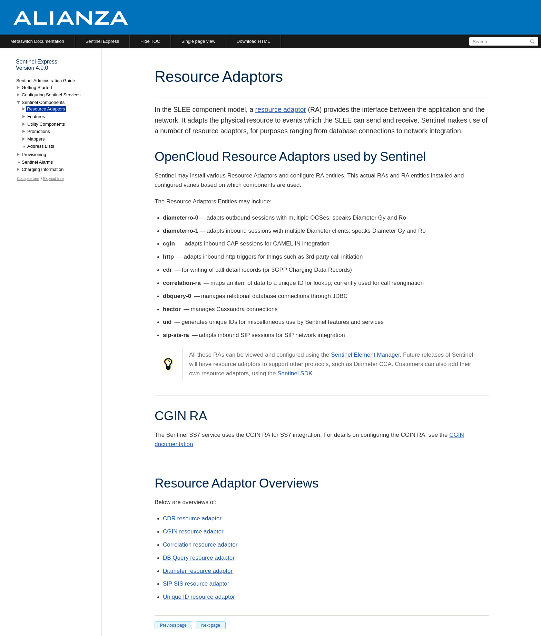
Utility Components (46, 124)
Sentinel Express (102, 41)
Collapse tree (28, 178)
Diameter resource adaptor (198, 571)
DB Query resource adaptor (199, 558)
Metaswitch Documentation (37, 41)
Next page (210, 625)
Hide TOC (150, 41)
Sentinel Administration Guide (45, 80)
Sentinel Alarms (37, 162)
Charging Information (42, 169)
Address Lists (40, 146)
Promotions (38, 131)
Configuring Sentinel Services (51, 94)
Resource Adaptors (46, 109)
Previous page (173, 625)
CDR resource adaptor (192, 518)
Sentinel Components (43, 102)
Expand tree (53, 178)
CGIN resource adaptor (193, 531)
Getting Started (37, 87)
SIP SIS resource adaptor (196, 583)
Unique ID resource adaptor (199, 597)
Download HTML (253, 41)
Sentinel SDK (294, 373)
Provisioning (34, 154)
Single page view (198, 41)
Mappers (36, 139)
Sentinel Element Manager (365, 354)
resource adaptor (280, 109)
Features (36, 116)
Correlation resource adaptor (200, 544)
